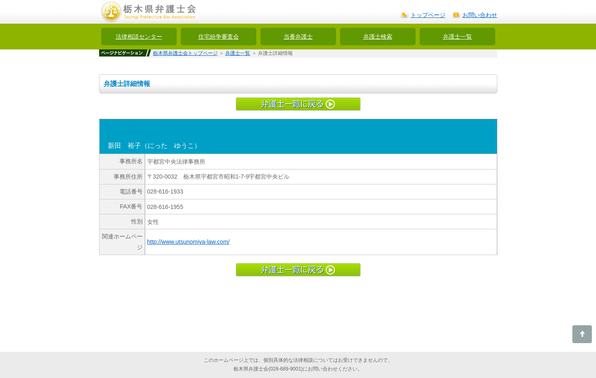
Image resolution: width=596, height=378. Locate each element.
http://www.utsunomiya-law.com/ (188, 241)
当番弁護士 (298, 36)
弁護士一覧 (457, 36)
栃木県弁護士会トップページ (185, 53)
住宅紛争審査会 (218, 36)
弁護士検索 (377, 36)
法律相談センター (139, 36)
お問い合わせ (479, 15)
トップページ (428, 15)
